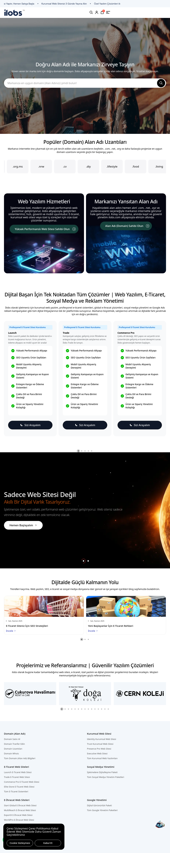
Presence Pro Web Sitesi (99, 748)
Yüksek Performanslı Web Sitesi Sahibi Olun (45, 229)
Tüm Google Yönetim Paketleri (102, 810)
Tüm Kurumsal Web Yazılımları (102, 758)
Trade (66, 332)
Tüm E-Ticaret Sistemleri (16, 791)
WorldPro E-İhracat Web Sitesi (19, 819)
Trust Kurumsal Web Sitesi (100, 743)
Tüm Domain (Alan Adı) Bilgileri (19, 758)
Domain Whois (11, 753)
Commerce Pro (126, 332)
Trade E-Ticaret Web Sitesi (17, 777)
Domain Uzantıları (13, 748)
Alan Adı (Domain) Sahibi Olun (127, 226)
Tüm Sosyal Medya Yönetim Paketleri (105, 777)
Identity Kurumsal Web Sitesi (101, 739)
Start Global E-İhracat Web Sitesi (20, 805)
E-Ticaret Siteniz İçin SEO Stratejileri (27, 625)
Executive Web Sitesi (97, 753)
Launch (12, 332)
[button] (78, 451)
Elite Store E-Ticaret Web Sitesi (19, 786)
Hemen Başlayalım (23, 525)
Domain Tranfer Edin (14, 743)
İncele (11, 630)
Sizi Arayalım (30, 425)
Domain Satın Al (12, 739)
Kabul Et (47, 843)
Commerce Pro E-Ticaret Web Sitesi (21, 781)
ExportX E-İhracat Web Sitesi (18, 815)
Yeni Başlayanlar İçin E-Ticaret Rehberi (110, 625)
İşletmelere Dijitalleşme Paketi (102, 772)
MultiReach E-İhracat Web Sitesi (20, 810)
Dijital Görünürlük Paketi (99, 805)
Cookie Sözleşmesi (20, 843)
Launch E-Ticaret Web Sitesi (18, 772)
